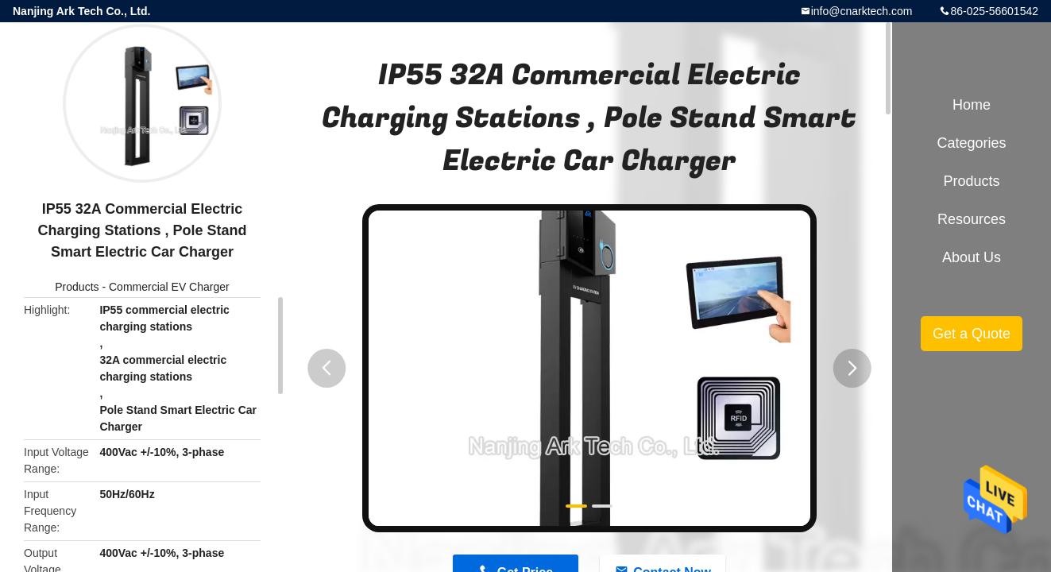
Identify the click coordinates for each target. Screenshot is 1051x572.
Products (77, 286)
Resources (971, 219)
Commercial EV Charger (169, 286)
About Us (971, 257)
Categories (971, 143)
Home (971, 105)
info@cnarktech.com (862, 11)
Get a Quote (971, 334)
